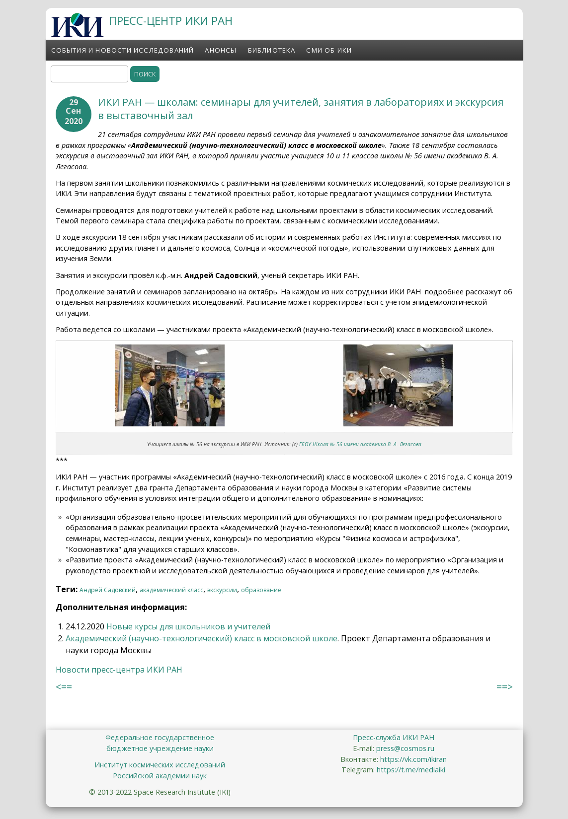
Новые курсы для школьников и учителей (188, 626)
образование (261, 590)
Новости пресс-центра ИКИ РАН (119, 669)
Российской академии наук (160, 775)
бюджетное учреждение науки (160, 748)
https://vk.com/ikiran (413, 759)
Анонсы (221, 50)
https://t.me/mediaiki (411, 769)
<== (64, 686)
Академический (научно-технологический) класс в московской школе (201, 638)
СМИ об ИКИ (329, 50)
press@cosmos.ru (405, 748)
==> (504, 686)
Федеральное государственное (159, 737)
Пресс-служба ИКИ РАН (393, 737)
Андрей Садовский (108, 590)
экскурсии (222, 590)
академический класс (171, 590)
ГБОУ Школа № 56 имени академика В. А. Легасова (360, 444)
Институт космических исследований (159, 764)
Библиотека (272, 50)
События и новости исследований (122, 50)
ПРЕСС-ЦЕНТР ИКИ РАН (171, 20)
